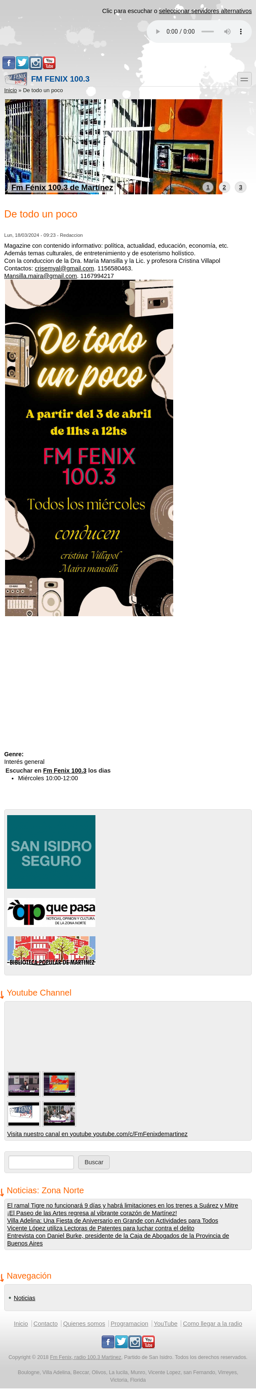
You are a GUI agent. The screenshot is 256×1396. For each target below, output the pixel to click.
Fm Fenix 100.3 (47, 79)
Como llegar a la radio (212, 1323)
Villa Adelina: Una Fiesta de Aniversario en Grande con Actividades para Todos (112, 1220)
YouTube (166, 1323)
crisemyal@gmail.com (64, 268)
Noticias (24, 1298)
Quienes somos (84, 1323)
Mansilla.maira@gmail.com (40, 276)
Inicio (10, 90)
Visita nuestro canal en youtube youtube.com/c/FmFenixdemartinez (97, 1134)
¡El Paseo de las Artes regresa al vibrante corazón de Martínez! (92, 1213)
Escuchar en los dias (58, 770)
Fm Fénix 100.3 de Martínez (62, 187)
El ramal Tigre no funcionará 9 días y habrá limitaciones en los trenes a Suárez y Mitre (122, 1205)
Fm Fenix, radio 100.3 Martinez (85, 1357)
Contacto (46, 1323)
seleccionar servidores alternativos (205, 11)
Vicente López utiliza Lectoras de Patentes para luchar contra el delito (100, 1228)
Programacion (129, 1323)
